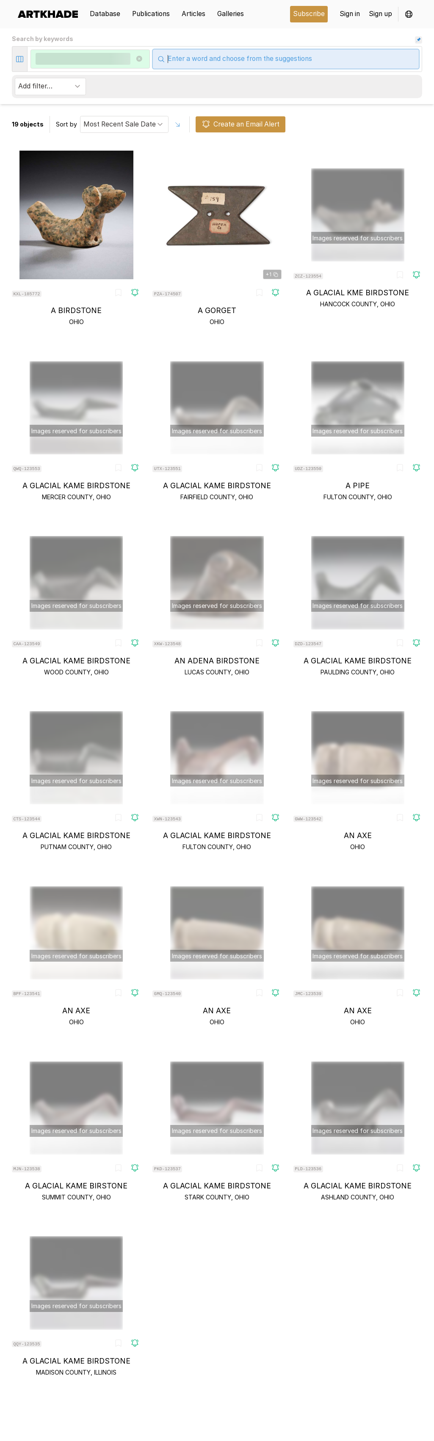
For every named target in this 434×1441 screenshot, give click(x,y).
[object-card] (76, 238)
